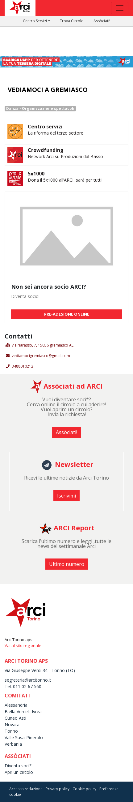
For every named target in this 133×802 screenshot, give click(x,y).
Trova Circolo (72, 21)
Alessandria (16, 705)
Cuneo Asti (15, 718)
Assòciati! (102, 21)
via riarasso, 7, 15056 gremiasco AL (42, 345)
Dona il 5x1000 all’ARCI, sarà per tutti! (65, 180)
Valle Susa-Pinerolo (24, 737)
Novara (12, 724)
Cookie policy (84, 788)
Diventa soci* (18, 766)
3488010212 (22, 366)
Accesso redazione (26, 788)
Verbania (13, 744)
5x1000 (36, 173)
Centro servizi (45, 126)
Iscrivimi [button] (66, 495)
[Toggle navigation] (119, 8)
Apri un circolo (19, 772)
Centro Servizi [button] (35, 21)
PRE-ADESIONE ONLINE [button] (66, 314)
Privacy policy (57, 788)
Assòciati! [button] (66, 432)
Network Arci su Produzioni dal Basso (65, 156)
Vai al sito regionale (23, 645)
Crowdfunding (46, 150)
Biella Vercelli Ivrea (23, 711)
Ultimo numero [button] (66, 564)
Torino (11, 731)
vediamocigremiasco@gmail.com (41, 355)
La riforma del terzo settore (55, 133)
